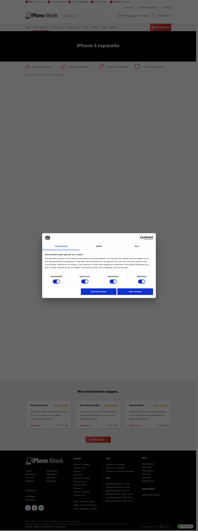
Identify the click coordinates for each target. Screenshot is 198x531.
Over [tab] (137, 246)
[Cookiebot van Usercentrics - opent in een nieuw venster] (142, 238)
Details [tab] (99, 246)
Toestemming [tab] (61, 246)
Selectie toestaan (98, 292)
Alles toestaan (135, 292)
